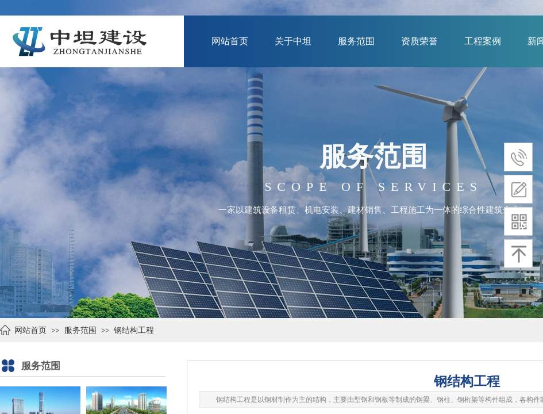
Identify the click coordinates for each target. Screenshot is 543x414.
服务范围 (356, 41)
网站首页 (229, 41)
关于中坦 (293, 41)
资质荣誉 (419, 41)
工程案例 (482, 41)
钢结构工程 (134, 330)
